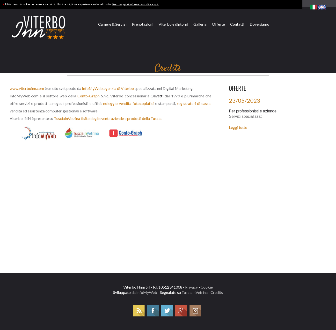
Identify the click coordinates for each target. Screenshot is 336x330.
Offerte (218, 24)
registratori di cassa (194, 103)
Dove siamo (259, 24)
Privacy (191, 287)
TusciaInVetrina (195, 292)
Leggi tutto (238, 127)
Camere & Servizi (112, 24)
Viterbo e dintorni (173, 24)
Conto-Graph (88, 96)
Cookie (207, 287)
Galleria (199, 24)
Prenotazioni (142, 24)
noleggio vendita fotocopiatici (128, 103)
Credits (217, 292)
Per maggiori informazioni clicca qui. (135, 4)
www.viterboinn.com (27, 88)
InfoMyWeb (146, 292)
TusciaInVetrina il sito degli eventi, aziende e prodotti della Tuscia (107, 118)
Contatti (237, 24)
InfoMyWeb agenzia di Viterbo (108, 88)
